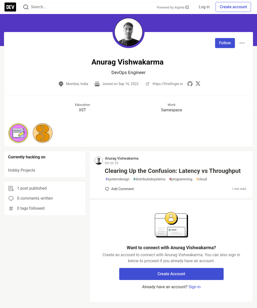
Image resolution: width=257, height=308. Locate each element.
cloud (201, 179)
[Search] (26, 7)
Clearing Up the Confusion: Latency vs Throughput (173, 170)
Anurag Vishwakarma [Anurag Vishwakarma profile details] (121, 158)
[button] (18, 133)
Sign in (194, 286)
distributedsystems (149, 179)
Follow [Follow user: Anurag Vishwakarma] (225, 43)
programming (180, 179)
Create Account (171, 273)
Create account (233, 7)
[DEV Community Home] (10, 7)
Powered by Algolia (173, 7)
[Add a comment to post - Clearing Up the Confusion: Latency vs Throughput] (119, 189)
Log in (204, 7)
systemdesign (117, 179)
